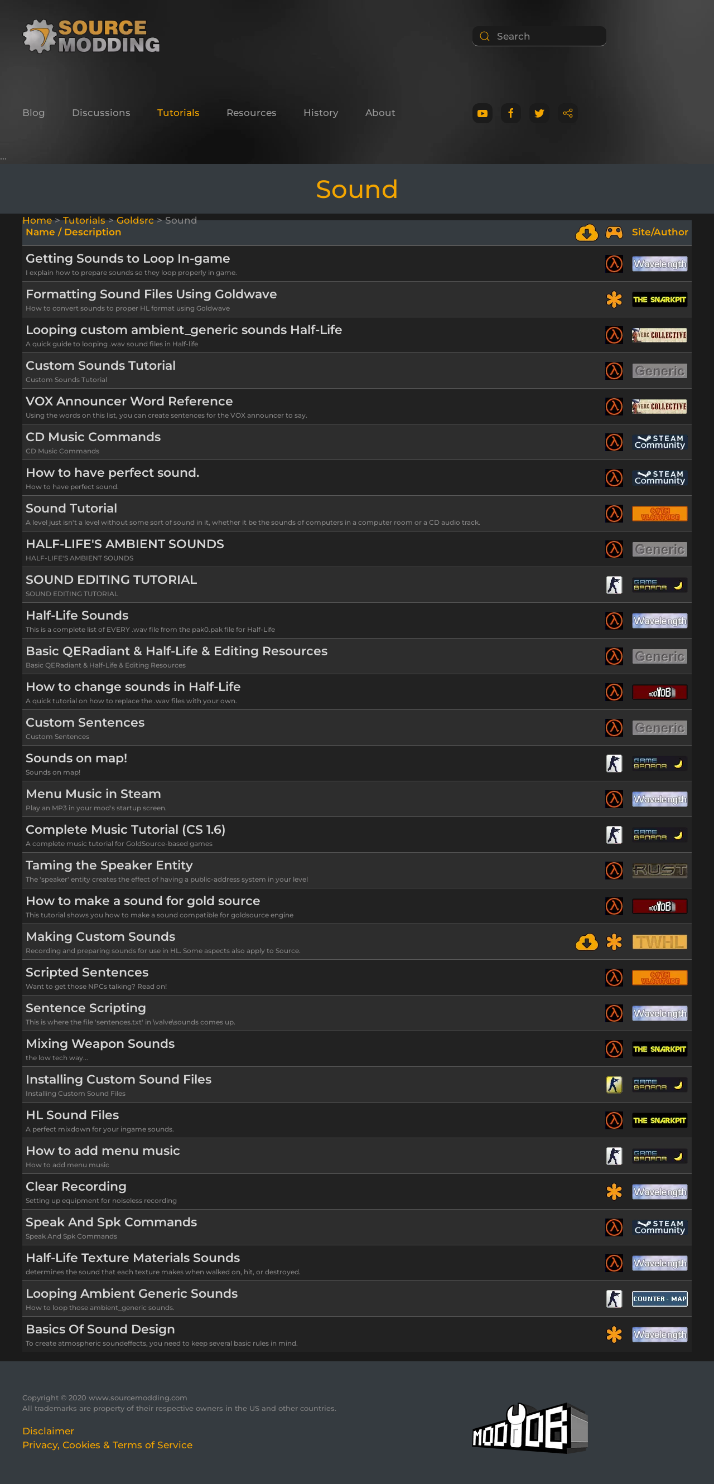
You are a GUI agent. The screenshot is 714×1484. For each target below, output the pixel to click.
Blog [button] (33, 112)
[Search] (539, 36)
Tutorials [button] (178, 112)
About (380, 112)
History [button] (321, 112)
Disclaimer (48, 1431)
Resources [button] (251, 112)
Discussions (101, 112)
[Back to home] (95, 36)
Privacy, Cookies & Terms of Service (107, 1445)
